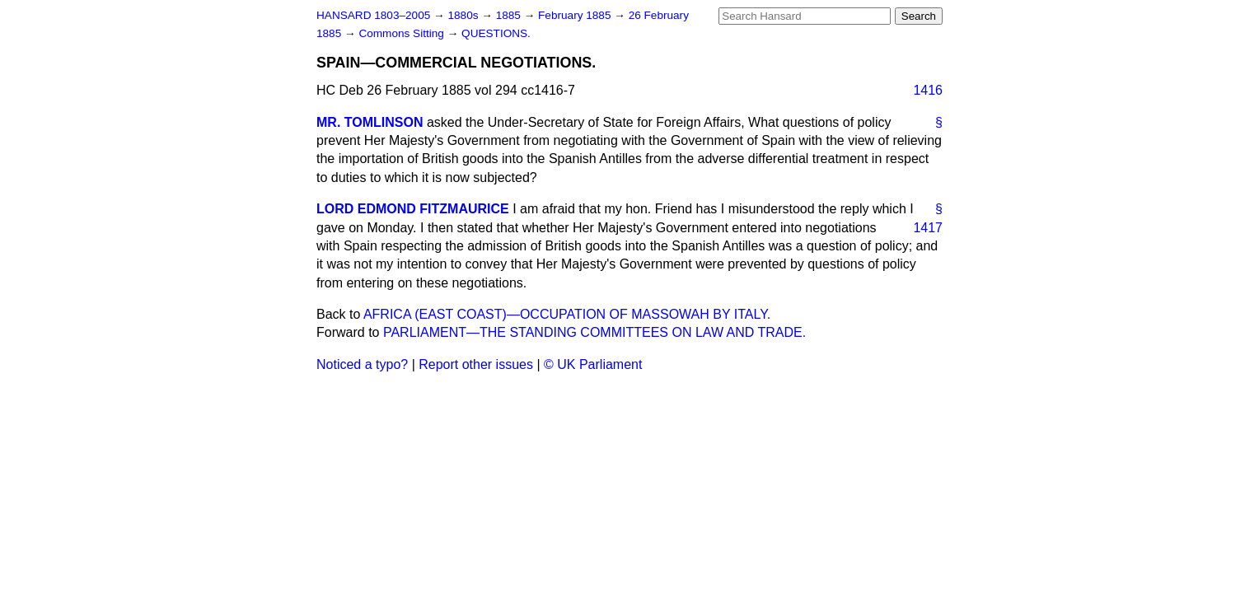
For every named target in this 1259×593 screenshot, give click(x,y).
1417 (928, 228)
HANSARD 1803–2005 (373, 15)
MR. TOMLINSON (369, 122)
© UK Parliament (593, 364)
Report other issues (476, 364)
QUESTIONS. (496, 33)
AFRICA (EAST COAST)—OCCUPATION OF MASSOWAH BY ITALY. (566, 314)
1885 (510, 15)
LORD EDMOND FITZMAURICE (412, 209)
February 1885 (576, 15)
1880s (464, 15)
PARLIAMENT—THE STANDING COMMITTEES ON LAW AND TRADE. (594, 332)
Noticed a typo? (362, 364)
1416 (928, 90)
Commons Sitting (402, 33)
